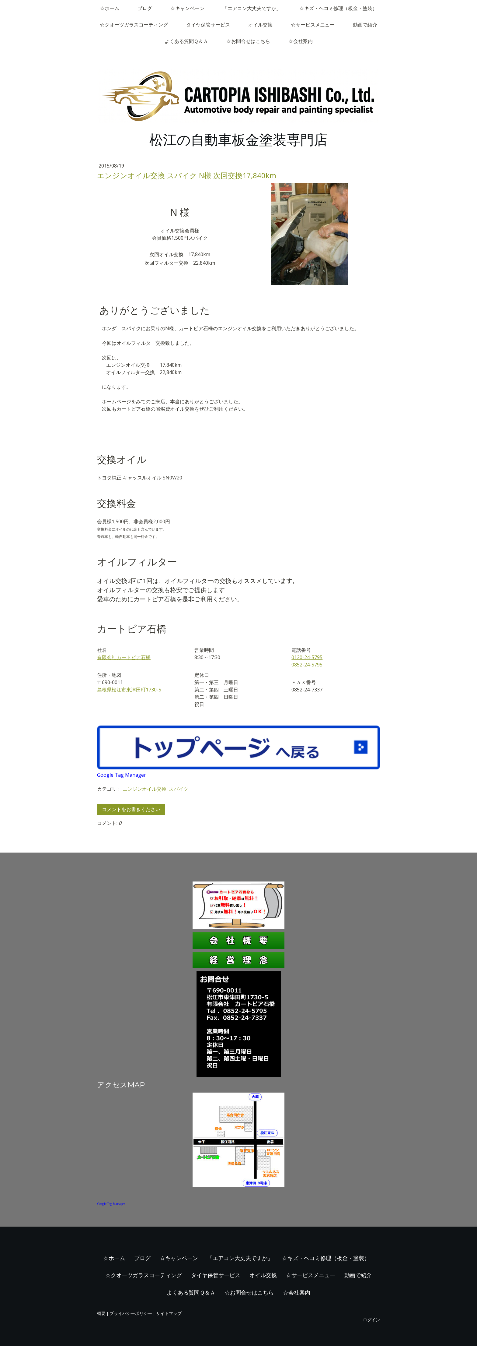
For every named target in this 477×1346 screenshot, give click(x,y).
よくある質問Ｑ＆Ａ (186, 41)
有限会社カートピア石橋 (124, 657)
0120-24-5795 (306, 657)
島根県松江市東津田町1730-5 (129, 689)
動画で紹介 (365, 24)
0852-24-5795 (306, 664)
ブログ (145, 8)
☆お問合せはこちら (248, 41)
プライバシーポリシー (131, 1313)
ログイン (371, 1320)
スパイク (178, 789)
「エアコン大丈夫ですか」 (252, 8)
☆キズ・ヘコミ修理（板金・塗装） (338, 8)
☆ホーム (109, 8)
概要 (101, 1313)
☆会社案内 (300, 41)
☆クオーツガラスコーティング (134, 24)
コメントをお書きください (131, 809)
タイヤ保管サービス (208, 24)
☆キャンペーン (187, 8)
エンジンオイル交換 (144, 789)
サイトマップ (169, 1313)
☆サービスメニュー (313, 24)
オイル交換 (260, 24)
